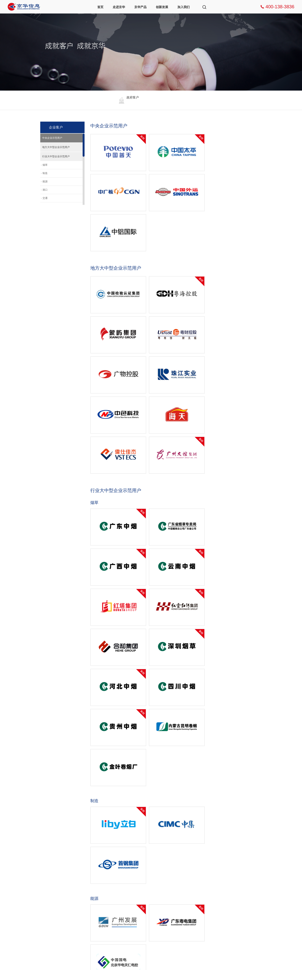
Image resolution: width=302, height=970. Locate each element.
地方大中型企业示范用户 (56, 147)
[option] (126, 100)
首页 (100, 7)
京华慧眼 (85, 896)
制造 (45, 173)
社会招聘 (192, 878)
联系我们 (192, 891)
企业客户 (138, 885)
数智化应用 (86, 909)
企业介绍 (58, 885)
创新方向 (165, 878)
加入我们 (183, 7)
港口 (45, 189)
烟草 (45, 164)
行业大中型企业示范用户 (56, 156)
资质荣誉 (58, 905)
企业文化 (58, 891)
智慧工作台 (86, 889)
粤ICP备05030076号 (59, 961)
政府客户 (138, 878)
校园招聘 (192, 885)
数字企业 (112, 885)
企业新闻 (58, 878)
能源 (45, 181)
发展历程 (58, 898)
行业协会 (58, 911)
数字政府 (112, 878)
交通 (45, 198)
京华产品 (140, 7)
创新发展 (162, 7)
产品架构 (85, 883)
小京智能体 (86, 902)
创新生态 (165, 885)
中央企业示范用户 (52, 137)
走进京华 (119, 7)
